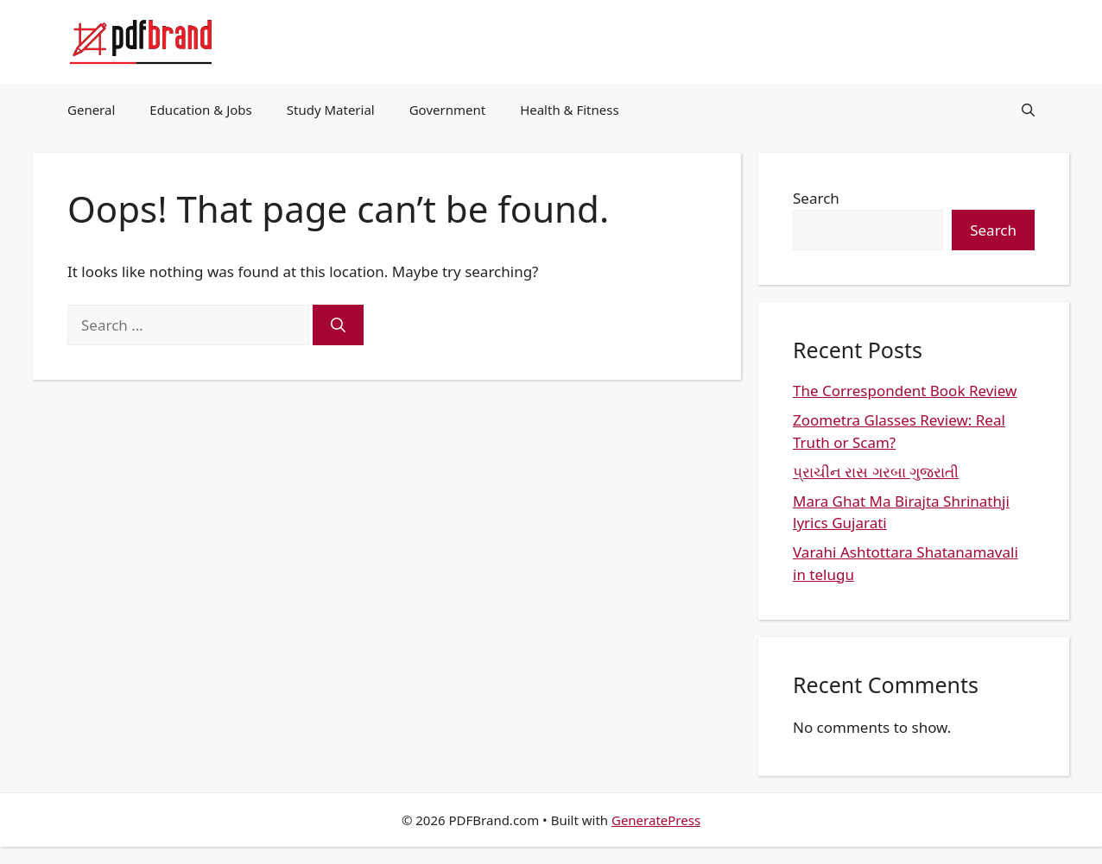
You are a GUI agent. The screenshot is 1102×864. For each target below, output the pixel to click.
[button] (1028, 110)
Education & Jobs (200, 109)
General (91, 109)
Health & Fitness (569, 109)
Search (816, 198)
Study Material (331, 109)
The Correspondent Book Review (904, 390)
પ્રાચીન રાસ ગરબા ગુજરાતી (876, 472)
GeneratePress (655, 820)
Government (447, 109)
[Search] (338, 325)
